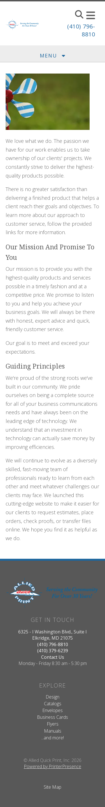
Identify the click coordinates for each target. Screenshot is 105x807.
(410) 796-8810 (52, 644)
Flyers (53, 724)
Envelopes (52, 710)
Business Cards (52, 717)
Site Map (52, 787)
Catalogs (52, 703)
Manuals (52, 731)
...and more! (52, 738)
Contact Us (52, 657)
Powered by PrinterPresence (52, 766)
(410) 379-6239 (52, 651)
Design (52, 697)
